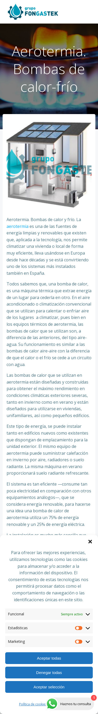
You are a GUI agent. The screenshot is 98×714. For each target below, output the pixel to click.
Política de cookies (33, 704)
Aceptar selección (48, 687)
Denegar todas (49, 672)
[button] (90, 541)
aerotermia (17, 226)
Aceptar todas (49, 658)
